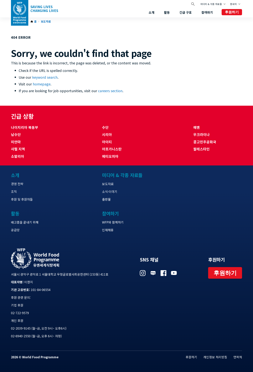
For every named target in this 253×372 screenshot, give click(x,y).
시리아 (107, 134)
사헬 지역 (18, 148)
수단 (105, 127)
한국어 (233, 4)
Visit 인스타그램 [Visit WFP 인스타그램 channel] (143, 273)
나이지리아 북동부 (24, 127)
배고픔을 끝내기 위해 (25, 222)
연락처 (237, 357)
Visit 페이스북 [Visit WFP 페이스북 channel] (163, 273)
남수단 (16, 134)
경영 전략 (17, 183)
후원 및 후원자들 (22, 199)
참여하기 (207, 12)
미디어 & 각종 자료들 (211, 4)
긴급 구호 (185, 12)
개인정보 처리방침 (215, 357)
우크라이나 (201, 134)
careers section (110, 90)
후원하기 (232, 12)
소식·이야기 (109, 191)
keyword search (45, 77)
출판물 (106, 199)
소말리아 (17, 156)
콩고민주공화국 (204, 141)
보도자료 (46, 21)
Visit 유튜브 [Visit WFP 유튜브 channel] (174, 273)
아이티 (107, 141)
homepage (41, 83)
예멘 (196, 127)
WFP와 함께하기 (113, 222)
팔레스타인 (201, 148)
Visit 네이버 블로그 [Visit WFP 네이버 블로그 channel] (153, 273)
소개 (151, 12)
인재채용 (108, 230)
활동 (167, 12)
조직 (14, 191)
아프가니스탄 (112, 148)
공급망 (15, 230)
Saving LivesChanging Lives (44, 9)
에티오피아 (110, 156)
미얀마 (16, 141)
